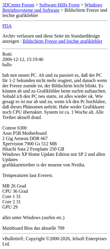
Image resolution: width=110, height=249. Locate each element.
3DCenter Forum (18, 4)
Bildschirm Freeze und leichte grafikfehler (62, 41)
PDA (7, 25)
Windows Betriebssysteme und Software (52, 7)
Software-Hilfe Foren (59, 4)
